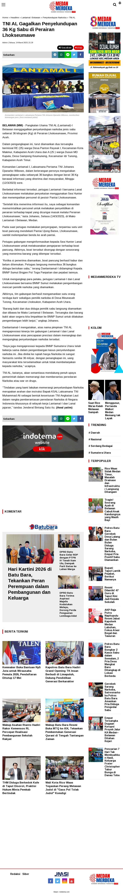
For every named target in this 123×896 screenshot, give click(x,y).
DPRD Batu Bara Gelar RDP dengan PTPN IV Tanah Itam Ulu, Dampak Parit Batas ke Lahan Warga (69, 560)
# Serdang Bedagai (100, 446)
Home (5, 17)
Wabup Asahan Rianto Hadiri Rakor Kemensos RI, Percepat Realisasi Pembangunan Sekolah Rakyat (21, 732)
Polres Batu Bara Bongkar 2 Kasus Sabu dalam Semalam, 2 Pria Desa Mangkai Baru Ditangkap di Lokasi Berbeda (112, 660)
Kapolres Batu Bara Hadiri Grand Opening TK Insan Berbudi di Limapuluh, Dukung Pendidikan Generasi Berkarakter (62, 674)
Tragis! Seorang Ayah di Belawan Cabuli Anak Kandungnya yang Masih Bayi (112, 509)
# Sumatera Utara (100, 452)
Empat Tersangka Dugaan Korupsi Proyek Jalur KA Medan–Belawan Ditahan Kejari (112, 730)
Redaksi (15, 874)
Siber (25, 874)
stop (78, 47)
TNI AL (72, 17)
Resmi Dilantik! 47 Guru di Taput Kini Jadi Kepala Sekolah (112, 594)
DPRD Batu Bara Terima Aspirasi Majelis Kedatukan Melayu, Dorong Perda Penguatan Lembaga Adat (68, 604)
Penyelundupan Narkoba (54, 17)
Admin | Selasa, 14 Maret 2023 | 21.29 (17, 43)
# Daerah (94, 432)
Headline (15, 17)
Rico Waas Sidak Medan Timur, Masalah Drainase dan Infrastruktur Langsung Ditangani (112, 480)
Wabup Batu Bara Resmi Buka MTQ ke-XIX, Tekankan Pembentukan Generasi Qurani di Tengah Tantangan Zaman (64, 732)
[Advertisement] (43, 484)
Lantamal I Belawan (30, 17)
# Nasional (95, 439)
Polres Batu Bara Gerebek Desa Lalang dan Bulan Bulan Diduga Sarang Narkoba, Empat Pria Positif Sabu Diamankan (112, 544)
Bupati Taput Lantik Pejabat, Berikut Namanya (112, 574)
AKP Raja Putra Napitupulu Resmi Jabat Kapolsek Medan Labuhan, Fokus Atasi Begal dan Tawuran (112, 623)
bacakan (65, 47)
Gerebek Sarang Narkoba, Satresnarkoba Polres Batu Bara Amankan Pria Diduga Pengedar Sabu (112, 696)
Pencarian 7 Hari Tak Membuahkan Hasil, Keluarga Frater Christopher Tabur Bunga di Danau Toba (112, 762)
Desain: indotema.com (61, 892)
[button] (119, 1)
